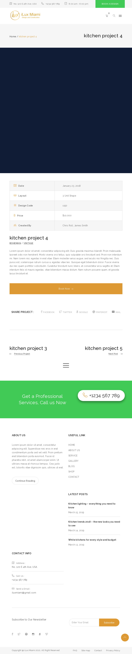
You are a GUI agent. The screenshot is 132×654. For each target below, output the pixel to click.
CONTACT (73, 477)
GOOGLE (82, 312)
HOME (71, 445)
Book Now (66, 288)
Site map (85, 650)
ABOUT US (74, 450)
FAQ (75, 650)
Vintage (28, 243)
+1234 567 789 (101, 395)
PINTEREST (99, 312)
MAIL (116, 312)
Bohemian (15, 243)
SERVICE (73, 455)
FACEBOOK (48, 312)
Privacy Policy (113, 650)
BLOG (71, 466)
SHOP (71, 471)
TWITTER (65, 312)
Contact (98, 650)
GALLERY (73, 461)
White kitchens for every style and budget (92, 540)
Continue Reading (25, 481)
